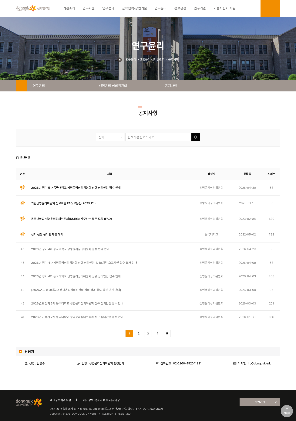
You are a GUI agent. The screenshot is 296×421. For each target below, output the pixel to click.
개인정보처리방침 (60, 400)
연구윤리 (131, 59)
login (266, 9)
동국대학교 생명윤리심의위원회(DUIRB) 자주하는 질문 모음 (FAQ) (71, 219)
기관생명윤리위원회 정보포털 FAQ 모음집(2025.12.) (63, 203)
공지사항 (173, 59)
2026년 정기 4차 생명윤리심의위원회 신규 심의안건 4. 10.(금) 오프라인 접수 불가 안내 (84, 263)
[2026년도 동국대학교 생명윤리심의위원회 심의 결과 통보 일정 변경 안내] (76, 290)
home (21, 85)
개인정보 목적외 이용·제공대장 (101, 400)
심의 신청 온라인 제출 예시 (47, 234)
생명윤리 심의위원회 (152, 59)
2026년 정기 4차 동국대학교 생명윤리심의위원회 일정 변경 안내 (70, 249)
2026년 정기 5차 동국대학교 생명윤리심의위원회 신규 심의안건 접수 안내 (76, 187)
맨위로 (287, 413)
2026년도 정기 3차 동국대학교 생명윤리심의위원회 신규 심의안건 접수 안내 (77, 303)
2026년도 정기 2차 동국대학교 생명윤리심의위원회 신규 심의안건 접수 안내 (77, 317)
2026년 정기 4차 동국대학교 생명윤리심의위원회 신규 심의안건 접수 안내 (76, 276)
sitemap (274, 9)
